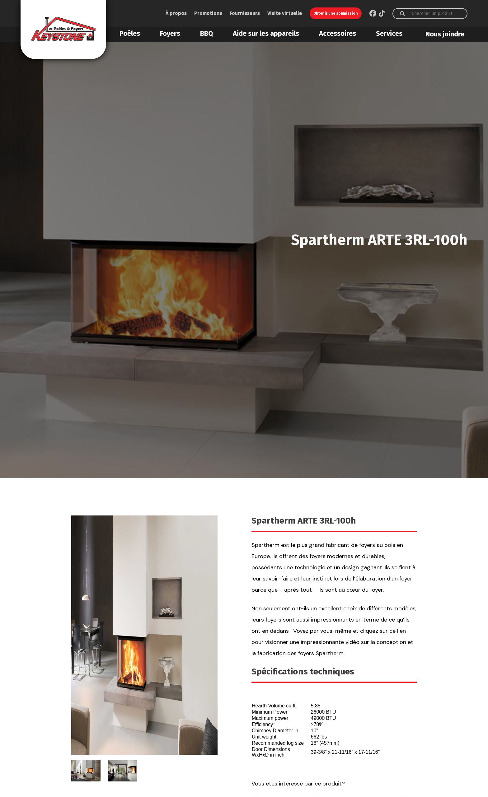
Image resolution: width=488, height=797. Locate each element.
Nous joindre (444, 34)
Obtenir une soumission (335, 13)
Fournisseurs (245, 13)
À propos (176, 13)
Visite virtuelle (284, 13)
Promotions (208, 13)
